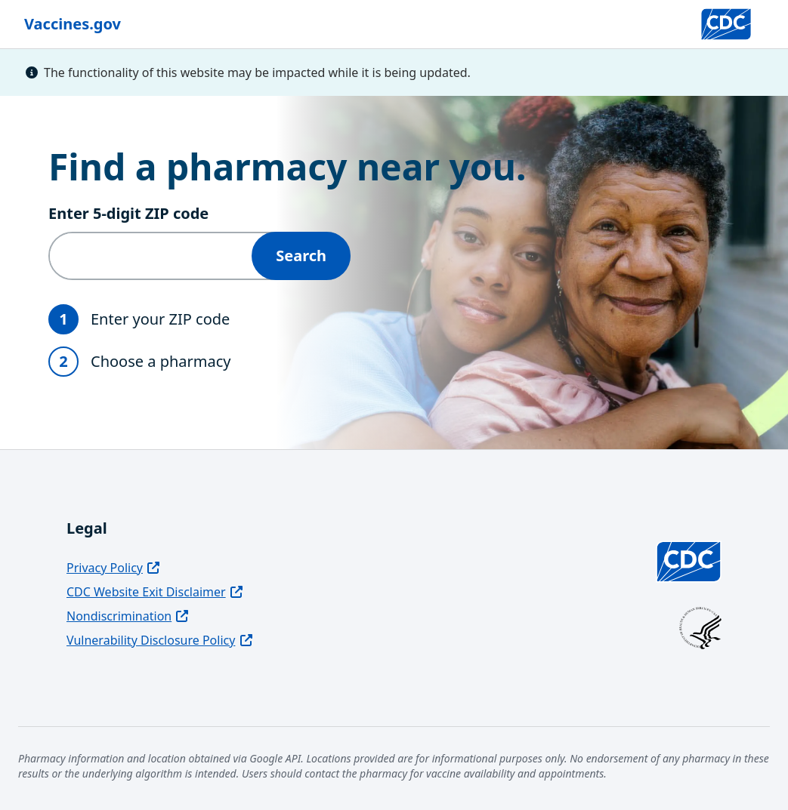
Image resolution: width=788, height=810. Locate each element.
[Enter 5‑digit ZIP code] (151, 256)
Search (301, 255)
